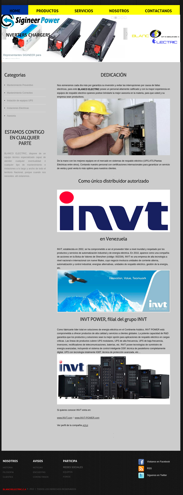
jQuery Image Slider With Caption (122, 18)
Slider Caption (125, 18)
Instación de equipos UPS (20, 100)
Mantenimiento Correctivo (20, 93)
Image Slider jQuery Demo (115, 18)
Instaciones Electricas (18, 108)
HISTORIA (8, 467)
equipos (67, 472)
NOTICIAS (38, 467)
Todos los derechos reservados (56, 489)
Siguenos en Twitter (157, 475)
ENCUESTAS (39, 472)
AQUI (85, 425)
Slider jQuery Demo (112, 18)
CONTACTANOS (41, 477)
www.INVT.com (64, 417)
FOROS (66, 477)
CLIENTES (8, 477)
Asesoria (11, 116)
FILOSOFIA (8, 472)
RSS (149, 468)
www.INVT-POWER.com (87, 417)
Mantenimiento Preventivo (20, 85)
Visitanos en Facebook (158, 461)
